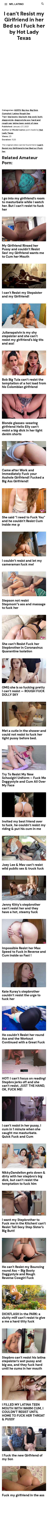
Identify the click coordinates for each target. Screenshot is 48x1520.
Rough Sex (25, 113)
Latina (15, 113)
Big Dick (34, 110)
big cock (32, 116)
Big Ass (25, 110)
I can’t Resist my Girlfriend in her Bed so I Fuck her (22, 148)
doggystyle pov (22, 120)
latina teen (18, 123)
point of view (31, 123)
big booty (13, 116)
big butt (23, 116)
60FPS (17, 110)
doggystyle (8, 120)
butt (40, 116)
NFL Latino (16, 4)
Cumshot (7, 113)
